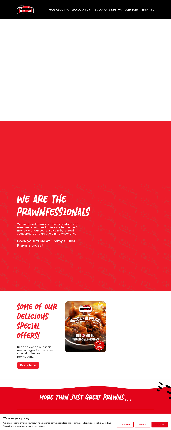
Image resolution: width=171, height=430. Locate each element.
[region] (85, 422)
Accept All (159, 424)
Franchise (147, 10)
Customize (125, 424)
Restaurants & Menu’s (108, 10)
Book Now (28, 365)
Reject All (143, 424)
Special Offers (81, 10)
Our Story (131, 10)
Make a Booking (59, 10)
